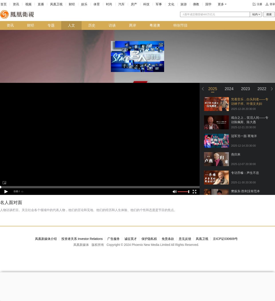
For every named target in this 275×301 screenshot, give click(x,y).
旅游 (184, 4)
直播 (41, 4)
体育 (97, 4)
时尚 (109, 4)
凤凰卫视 (56, 4)
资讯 (16, 4)
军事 (159, 4)
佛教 (196, 4)
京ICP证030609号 (225, 239)
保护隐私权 (149, 239)
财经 (72, 4)
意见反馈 (185, 239)
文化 (171, 4)
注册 (259, 4)
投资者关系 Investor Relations (82, 239)
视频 (28, 4)
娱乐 (84, 4)
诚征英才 (130, 239)
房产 (134, 4)
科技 (146, 4)
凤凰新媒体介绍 (46, 239)
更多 (221, 4)
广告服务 (113, 239)
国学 (208, 4)
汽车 (121, 4)
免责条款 (168, 239)
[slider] (100, 187)
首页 (3, 4)
